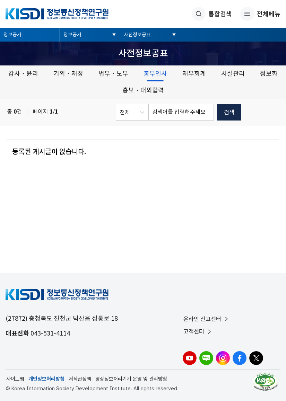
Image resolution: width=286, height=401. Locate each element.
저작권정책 (80, 379)
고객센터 (198, 331)
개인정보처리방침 (46, 379)
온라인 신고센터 (206, 319)
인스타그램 (223, 358)
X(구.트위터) (256, 358)
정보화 (269, 74)
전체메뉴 (260, 14)
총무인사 (155, 74)
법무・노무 (113, 74)
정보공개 (12, 35)
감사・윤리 (23, 74)
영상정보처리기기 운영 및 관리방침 (131, 379)
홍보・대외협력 (143, 90)
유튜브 (190, 358)
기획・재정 (68, 74)
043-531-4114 (50, 333)
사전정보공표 (137, 35)
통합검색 (212, 14)
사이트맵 (15, 379)
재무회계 (194, 74)
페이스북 (239, 358)
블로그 (206, 358)
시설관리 (233, 74)
